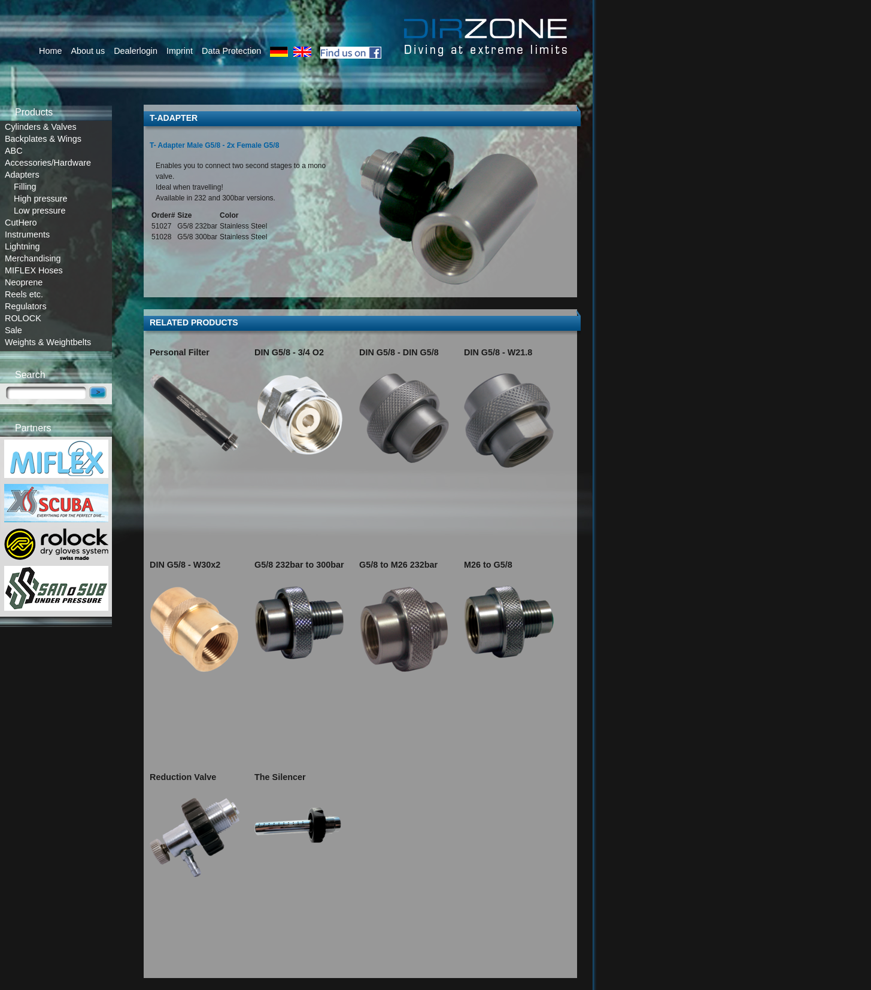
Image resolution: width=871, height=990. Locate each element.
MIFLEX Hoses (34, 270)
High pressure (41, 198)
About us (88, 51)
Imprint (179, 51)
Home (50, 51)
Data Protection (231, 51)
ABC (14, 151)
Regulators (26, 306)
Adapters (22, 174)
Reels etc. (24, 294)
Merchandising (33, 258)
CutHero (21, 222)
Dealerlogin (135, 51)
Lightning (22, 246)
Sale (13, 330)
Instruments (27, 234)
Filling (25, 186)
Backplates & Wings (43, 139)
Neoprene (24, 282)
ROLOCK (23, 318)
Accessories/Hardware (48, 162)
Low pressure (39, 210)
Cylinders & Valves (41, 127)
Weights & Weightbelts (48, 342)
